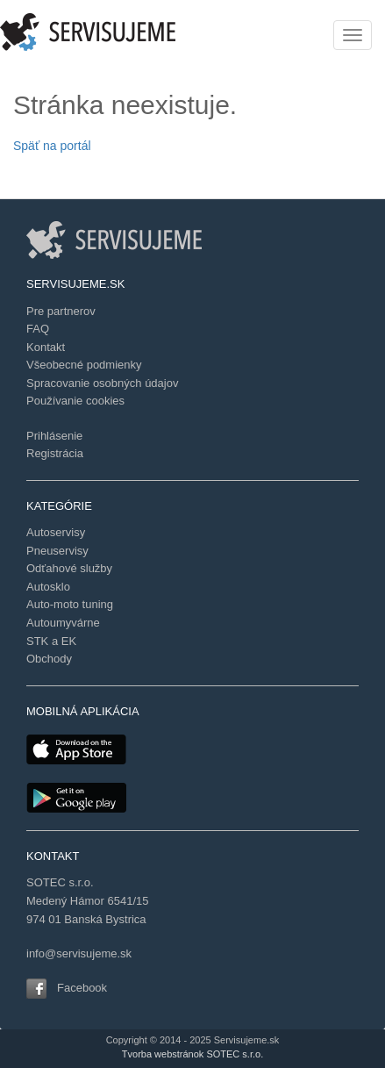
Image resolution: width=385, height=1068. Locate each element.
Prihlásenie (54, 435)
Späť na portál (52, 146)
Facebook (82, 987)
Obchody (49, 658)
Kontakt (45, 347)
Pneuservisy (57, 550)
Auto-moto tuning (69, 604)
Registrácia (54, 453)
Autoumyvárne (63, 622)
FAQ (37, 328)
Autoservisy (55, 532)
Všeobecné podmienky (84, 364)
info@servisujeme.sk (79, 953)
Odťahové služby (69, 568)
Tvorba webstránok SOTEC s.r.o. (192, 1054)
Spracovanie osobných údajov (102, 383)
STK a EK (51, 641)
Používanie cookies (75, 400)
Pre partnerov (61, 311)
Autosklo (48, 586)
